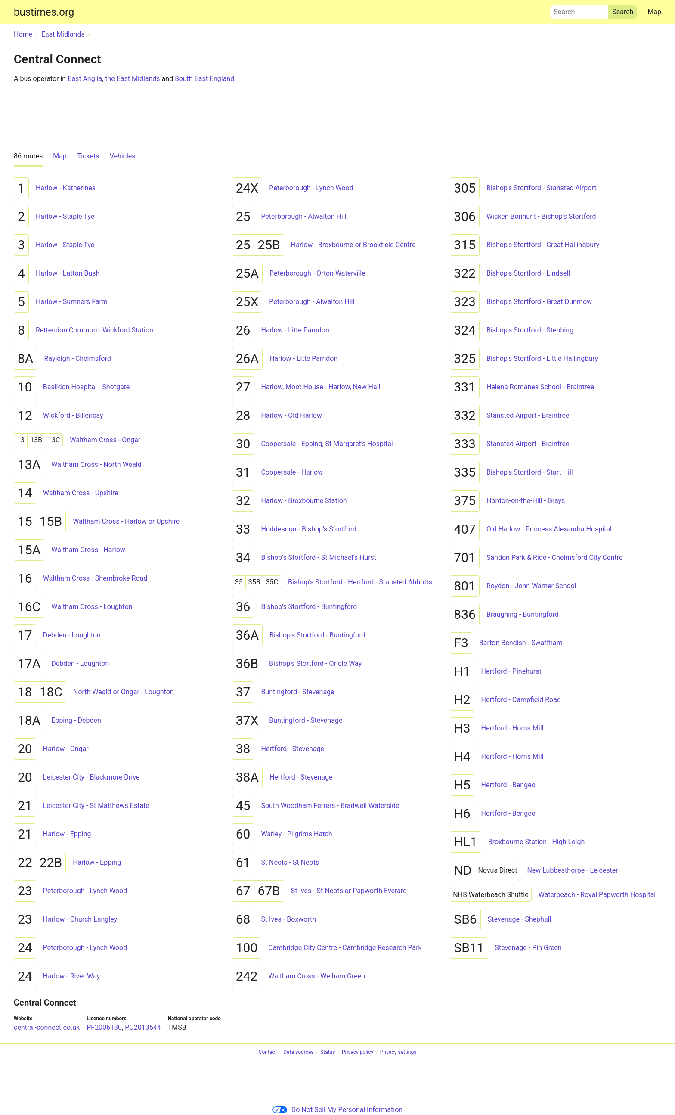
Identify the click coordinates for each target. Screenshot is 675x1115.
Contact (268, 1053)
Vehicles (123, 156)
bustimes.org (44, 12)
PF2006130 (104, 1027)
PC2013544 (143, 1027)
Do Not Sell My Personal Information (337, 1110)
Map (654, 12)
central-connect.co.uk (47, 1027)
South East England (204, 79)
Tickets (88, 156)
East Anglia (85, 79)
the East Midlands (132, 79)
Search (579, 10)
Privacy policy (357, 1053)
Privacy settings (398, 1053)
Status (327, 1053)
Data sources (298, 1053)
